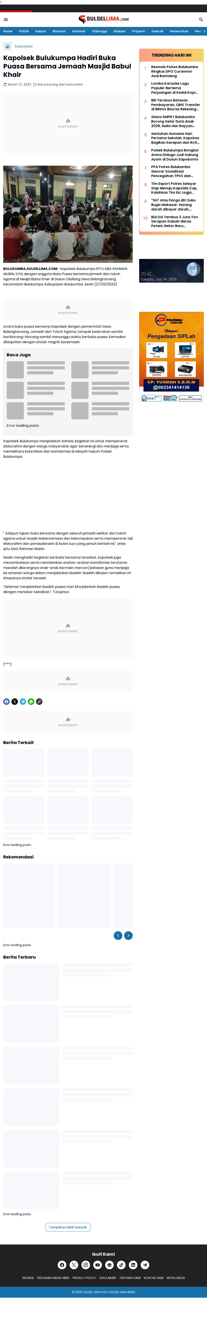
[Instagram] (85, 1265)
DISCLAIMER (108, 1278)
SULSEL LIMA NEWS (122, 1292)
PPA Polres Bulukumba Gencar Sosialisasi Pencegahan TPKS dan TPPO (171, 171)
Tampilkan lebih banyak (68, 1227)
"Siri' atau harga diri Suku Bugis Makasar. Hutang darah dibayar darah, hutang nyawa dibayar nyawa (173, 205)
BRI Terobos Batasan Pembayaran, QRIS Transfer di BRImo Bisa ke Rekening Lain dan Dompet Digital (175, 105)
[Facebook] (6, 701)
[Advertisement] (68, 123)
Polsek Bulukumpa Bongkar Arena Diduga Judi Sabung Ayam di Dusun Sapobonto (175, 155)
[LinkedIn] (133, 1265)
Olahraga (99, 31)
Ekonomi (59, 31)
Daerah (157, 31)
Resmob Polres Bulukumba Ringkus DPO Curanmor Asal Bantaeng (174, 71)
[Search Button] (201, 19)
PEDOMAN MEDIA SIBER (53, 1278)
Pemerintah (179, 31)
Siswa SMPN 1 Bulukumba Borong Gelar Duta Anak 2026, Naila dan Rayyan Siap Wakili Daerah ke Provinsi (173, 121)
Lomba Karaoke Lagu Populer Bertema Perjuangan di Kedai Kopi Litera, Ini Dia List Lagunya (174, 88)
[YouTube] (97, 1265)
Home (7, 31)
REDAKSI (28, 1278)
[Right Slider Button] (202, 31)
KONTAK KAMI (153, 1278)
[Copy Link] (39, 701)
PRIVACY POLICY (84, 1278)
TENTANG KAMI (130, 1278)
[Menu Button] (6, 19)
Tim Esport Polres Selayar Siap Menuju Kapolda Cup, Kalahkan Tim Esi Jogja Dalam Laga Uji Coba (174, 188)
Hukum (40, 31)
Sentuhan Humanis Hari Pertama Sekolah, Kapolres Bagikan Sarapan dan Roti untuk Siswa (175, 138)
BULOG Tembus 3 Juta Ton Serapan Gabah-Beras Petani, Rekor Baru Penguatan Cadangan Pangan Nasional (174, 221)
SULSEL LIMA (91, 1292)
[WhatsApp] (31, 701)
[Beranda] (7, 46)
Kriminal (78, 31)
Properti (138, 31)
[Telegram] (23, 701)
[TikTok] (121, 1265)
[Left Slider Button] (118, 935)
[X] (14, 701)
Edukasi (120, 31)
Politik (24, 31)
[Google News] (109, 1265)
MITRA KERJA (176, 1278)
